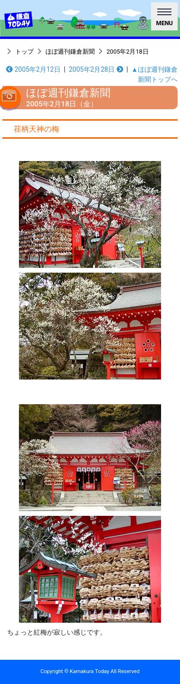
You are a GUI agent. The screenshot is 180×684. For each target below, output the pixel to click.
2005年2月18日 (128, 51)
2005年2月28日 (96, 69)
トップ (24, 51)
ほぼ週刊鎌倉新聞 (70, 51)
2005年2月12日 (33, 69)
